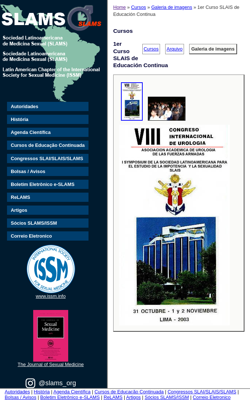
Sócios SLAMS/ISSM (34, 223)
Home (119, 7)
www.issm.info (51, 296)
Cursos (138, 7)
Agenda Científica (31, 132)
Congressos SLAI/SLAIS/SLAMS (47, 158)
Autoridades (24, 106)
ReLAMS (20, 197)
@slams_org (57, 383)
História (19, 119)
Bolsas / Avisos (28, 171)
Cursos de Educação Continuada (48, 145)
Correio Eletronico (31, 236)
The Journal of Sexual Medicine (51, 364)
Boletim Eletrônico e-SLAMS (42, 184)
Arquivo (175, 49)
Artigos (19, 210)
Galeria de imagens (171, 7)
